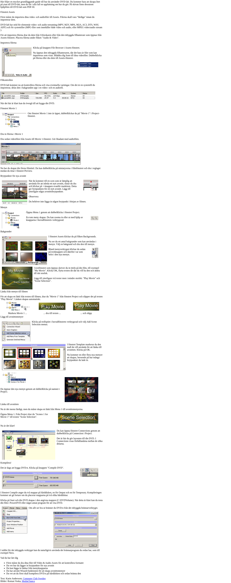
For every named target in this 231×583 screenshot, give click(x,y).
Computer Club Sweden (34, 578)
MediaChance (28, 581)
